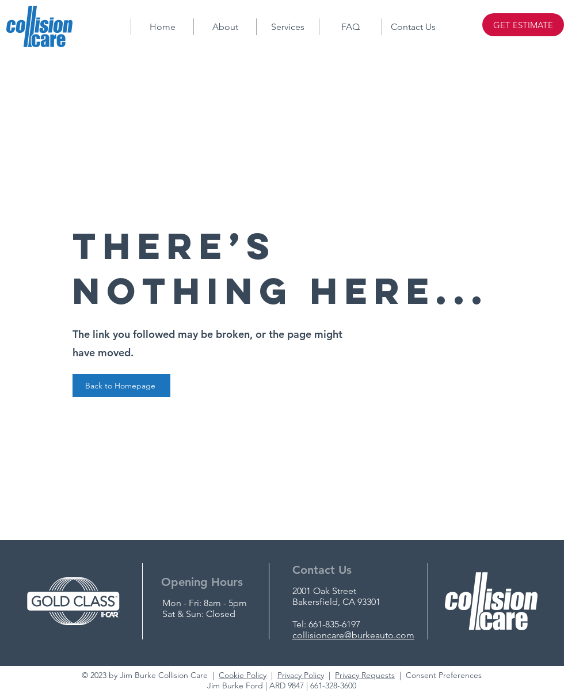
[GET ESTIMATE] (523, 24)
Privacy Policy (300, 675)
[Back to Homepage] (121, 385)
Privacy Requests (365, 675)
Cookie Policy (242, 675)
